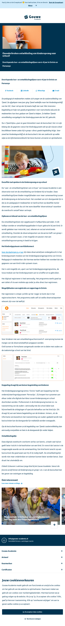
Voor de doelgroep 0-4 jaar (12, 252)
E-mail (56, 91)
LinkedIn (25, 91)
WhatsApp (40, 91)
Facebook (9, 91)
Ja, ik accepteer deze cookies (32, 612)
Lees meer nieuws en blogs (11, 483)
